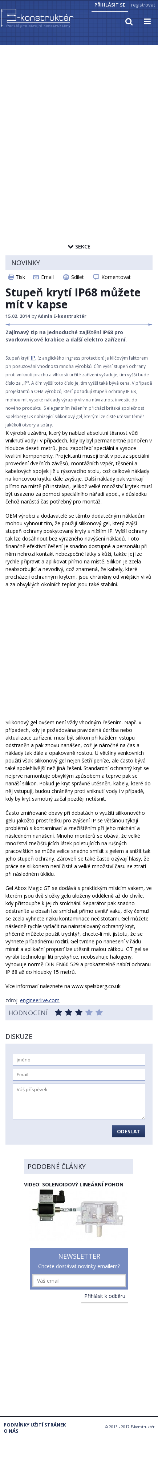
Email (47, 277)
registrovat (143, 4)
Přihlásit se (109, 4)
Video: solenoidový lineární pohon (73, 1184)
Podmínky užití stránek (35, 1424)
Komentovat (116, 277)
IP (33, 357)
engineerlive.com (40, 1000)
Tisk (20, 277)
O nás (11, 1431)
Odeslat (129, 1131)
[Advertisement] (76, 126)
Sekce (79, 246)
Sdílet (77, 277)
